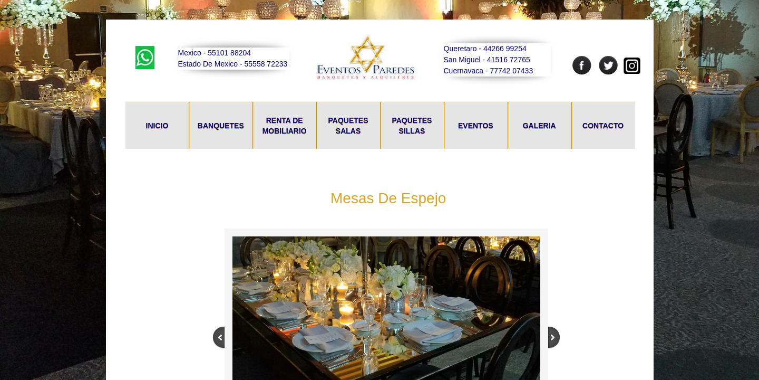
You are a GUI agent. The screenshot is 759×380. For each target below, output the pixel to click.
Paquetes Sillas (412, 125)
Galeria (539, 125)
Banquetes (221, 125)
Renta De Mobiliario (284, 125)
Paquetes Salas (348, 125)
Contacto (603, 125)
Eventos (475, 125)
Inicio (157, 125)
